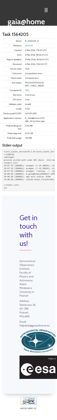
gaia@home (26, 20)
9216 (27, 90)
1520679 (29, 45)
